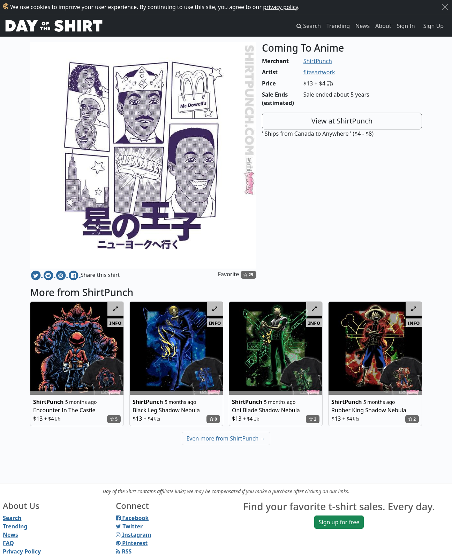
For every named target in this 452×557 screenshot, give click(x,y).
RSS (123, 551)
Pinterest (132, 543)
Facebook (132, 518)
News (362, 26)
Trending (338, 26)
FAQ (8, 543)
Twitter (129, 526)
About (383, 26)
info (116, 322)
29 (248, 275)
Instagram (133, 535)
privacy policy (280, 7)
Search (12, 518)
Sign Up (433, 26)
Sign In (406, 26)
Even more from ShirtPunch (225, 438)
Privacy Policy (22, 551)
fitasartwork (319, 72)
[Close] (445, 7)
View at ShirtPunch (341, 121)
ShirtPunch (317, 61)
